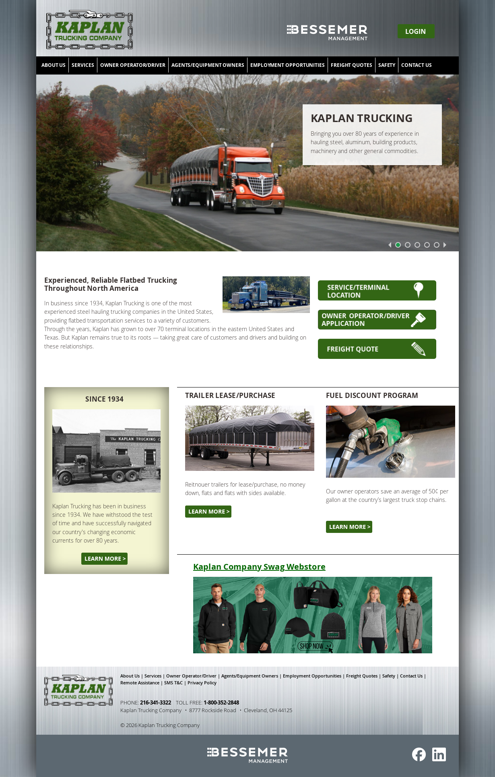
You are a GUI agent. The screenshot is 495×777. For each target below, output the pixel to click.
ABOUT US (53, 65)
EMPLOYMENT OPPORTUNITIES (287, 65)
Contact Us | (413, 676)
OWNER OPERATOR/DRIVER (132, 65)
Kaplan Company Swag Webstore (259, 566)
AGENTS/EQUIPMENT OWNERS (207, 65)
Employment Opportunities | (314, 676)
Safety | (391, 676)
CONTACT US (416, 65)
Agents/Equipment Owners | (252, 676)
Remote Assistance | (142, 683)
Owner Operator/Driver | (193, 676)
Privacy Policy (202, 683)
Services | (155, 676)
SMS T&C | (176, 683)
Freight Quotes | (364, 676)
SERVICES (83, 65)
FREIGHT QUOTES (351, 65)
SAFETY (387, 65)
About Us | (132, 676)
